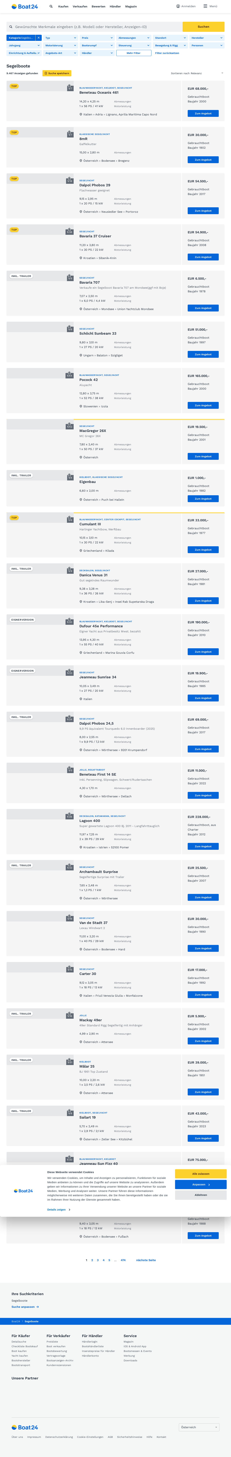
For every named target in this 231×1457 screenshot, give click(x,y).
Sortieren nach (180, 73)
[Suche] (52, 6)
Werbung (129, 1355)
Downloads (130, 1360)
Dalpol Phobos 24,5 (96, 723)
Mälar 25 (87, 1066)
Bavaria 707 (89, 282)
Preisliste (52, 1341)
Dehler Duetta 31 (94, 1214)
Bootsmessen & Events (138, 1351)
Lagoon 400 (89, 820)
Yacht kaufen (20, 1355)
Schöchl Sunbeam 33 (97, 333)
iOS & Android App (135, 1346)
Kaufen (63, 6)
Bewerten (98, 6)
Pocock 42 (88, 379)
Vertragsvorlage (56, 1355)
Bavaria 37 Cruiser (95, 236)
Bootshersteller (21, 1360)
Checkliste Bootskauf (25, 1346)
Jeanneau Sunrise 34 (97, 677)
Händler (115, 6)
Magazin (131, 6)
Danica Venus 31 (93, 575)
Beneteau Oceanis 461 (98, 92)
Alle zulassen (200, 1414)
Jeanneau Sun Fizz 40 (98, 1163)
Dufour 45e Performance (101, 626)
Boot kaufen (19, 1351)
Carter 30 (87, 974)
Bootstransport (21, 1365)
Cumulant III (90, 524)
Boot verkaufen (56, 1346)
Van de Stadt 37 (93, 923)
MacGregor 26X (92, 431)
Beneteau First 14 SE (97, 774)
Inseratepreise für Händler (98, 1351)
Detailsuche (19, 1341)
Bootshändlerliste (93, 1346)
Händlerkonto (90, 1355)
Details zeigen (56, 1449)
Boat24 (16, 1321)
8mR (83, 139)
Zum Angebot (203, 113)
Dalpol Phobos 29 (94, 185)
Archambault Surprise (98, 871)
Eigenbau (87, 482)
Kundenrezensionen (59, 1365)
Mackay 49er (90, 1020)
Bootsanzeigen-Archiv (60, 1360)
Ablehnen (201, 1435)
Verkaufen (80, 6)
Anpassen (201, 1424)
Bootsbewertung (57, 1351)
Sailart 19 (87, 1117)
